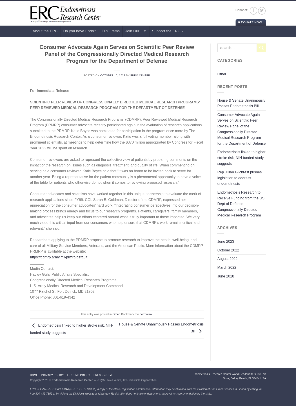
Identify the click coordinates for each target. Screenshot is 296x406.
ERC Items (111, 31)
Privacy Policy (52, 375)
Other (116, 314)
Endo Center (140, 75)
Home (34, 375)
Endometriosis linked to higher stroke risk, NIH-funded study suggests (241, 157)
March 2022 (226, 267)
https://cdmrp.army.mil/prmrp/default (58, 257)
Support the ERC (167, 31)
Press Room (102, 375)
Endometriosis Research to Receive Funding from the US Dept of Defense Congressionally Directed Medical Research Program (241, 203)
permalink (146, 314)
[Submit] (261, 48)
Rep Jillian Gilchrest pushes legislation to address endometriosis (239, 178)
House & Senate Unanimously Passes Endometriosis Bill (241, 103)
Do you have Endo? (79, 31)
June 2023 (225, 241)
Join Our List (136, 31)
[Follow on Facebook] (253, 11)
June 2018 (225, 276)
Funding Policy (78, 375)
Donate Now (250, 22)
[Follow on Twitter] (262, 11)
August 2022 (227, 259)
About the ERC (45, 31)
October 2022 (228, 250)
